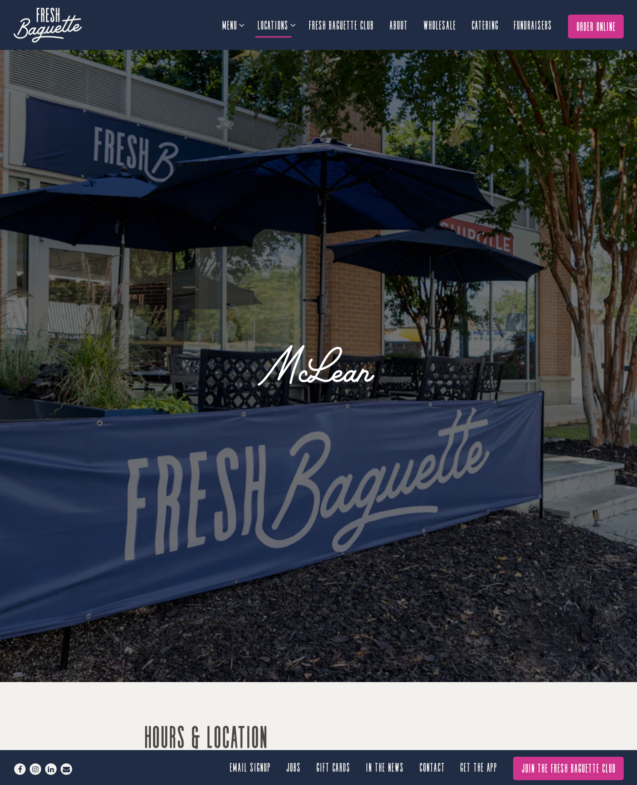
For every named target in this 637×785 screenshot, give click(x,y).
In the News (385, 766)
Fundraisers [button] (533, 24)
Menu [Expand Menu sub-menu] (233, 23)
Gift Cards (334, 766)
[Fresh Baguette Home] (62, 24)
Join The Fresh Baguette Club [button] (569, 767)
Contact (432, 766)
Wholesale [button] (440, 24)
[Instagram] (35, 769)
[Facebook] (20, 769)
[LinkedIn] (51, 769)
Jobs (294, 766)
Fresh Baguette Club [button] (341, 24)
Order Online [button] (596, 26)
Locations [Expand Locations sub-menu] (276, 23)
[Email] (66, 769)
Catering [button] (485, 24)
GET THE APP (479, 766)
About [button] (399, 24)
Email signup (250, 766)
